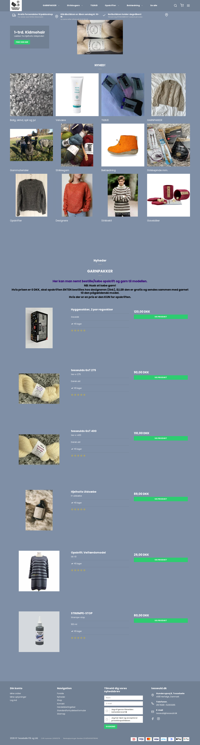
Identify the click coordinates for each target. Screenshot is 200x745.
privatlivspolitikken (120, 720)
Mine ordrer (15, 693)
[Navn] (123, 697)
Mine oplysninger (18, 697)
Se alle (153, 5)
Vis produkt (161, 317)
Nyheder (61, 697)
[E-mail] (123, 703)
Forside (60, 693)
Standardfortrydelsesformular (71, 710)
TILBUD (94, 5)
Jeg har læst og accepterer (124, 719)
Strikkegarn (75, 5)
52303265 (170, 705)
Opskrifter (112, 5)
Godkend (110, 726)
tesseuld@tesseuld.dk (166, 713)
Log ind (13, 700)
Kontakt (61, 703)
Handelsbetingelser (66, 707)
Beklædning (135, 5)
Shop (59, 700)
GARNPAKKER (51, 5)
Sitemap (61, 713)
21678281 (160, 705)
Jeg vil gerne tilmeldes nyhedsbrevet (122, 710)
